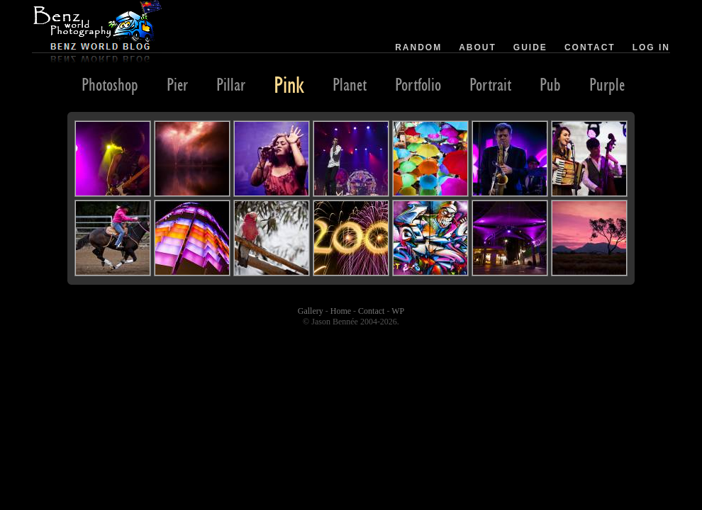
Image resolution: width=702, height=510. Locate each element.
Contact (589, 47)
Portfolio (418, 84)
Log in (651, 47)
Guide (530, 47)
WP (397, 311)
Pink (289, 84)
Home (340, 311)
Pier (177, 84)
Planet (350, 84)
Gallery (310, 311)
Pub (550, 84)
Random (418, 47)
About (477, 47)
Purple (607, 84)
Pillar (230, 84)
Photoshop (110, 84)
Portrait (490, 84)
